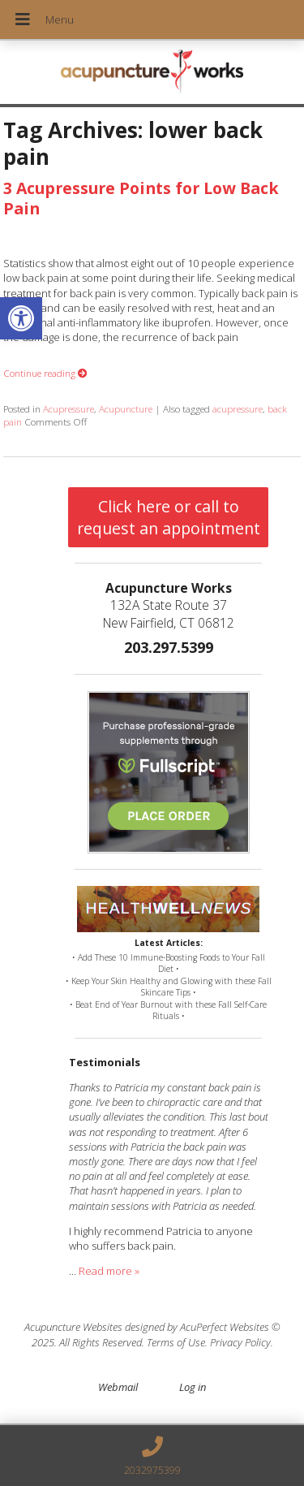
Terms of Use (176, 1342)
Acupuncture (125, 408)
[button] (21, 318)
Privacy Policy (240, 1342)
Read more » (109, 1271)
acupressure (237, 408)
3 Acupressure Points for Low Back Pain (141, 198)
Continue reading (45, 372)
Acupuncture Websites (73, 1327)
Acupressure (68, 408)
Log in (192, 1387)
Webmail (118, 1387)
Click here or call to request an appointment (168, 517)
